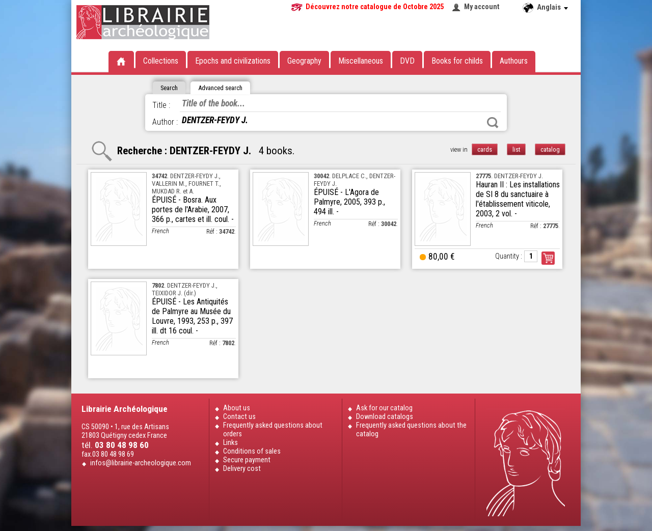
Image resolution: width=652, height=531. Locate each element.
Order (548, 258)
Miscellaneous (360, 61)
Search (492, 123)
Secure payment (246, 460)
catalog (550, 149)
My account (482, 7)
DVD (407, 61)
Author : (165, 122)
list (516, 149)
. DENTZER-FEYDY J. (509, 176)
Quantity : (508, 256)
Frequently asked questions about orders (272, 429)
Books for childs (457, 61)
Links (230, 442)
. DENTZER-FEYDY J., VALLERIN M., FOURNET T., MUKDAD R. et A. (186, 183)
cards (484, 149)
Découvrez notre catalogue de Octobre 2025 (375, 7)
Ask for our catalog (384, 408)
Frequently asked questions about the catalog (411, 429)
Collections (160, 61)
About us (236, 408)
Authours (514, 61)
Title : (161, 105)
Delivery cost (242, 468)
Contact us (239, 416)
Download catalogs (384, 416)
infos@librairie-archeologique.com (140, 463)
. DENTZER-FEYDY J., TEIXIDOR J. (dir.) (185, 289)
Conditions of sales (252, 451)
